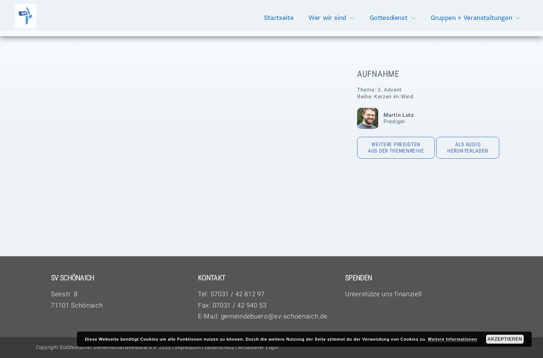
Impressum (188, 347)
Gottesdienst (389, 17)
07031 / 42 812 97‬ (238, 294)
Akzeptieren (505, 339)
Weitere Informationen (452, 339)
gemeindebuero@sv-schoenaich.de (274, 316)
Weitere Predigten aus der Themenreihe (396, 147)
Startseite (279, 17)
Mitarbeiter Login (258, 347)
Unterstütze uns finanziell (383, 294)
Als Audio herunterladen (467, 147)
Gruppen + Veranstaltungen (471, 17)
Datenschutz (220, 347)
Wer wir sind (327, 17)
